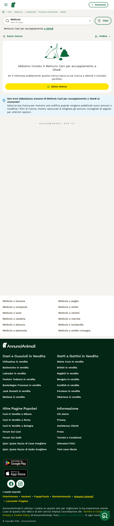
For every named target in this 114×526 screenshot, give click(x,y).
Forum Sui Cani (12, 431)
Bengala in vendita (68, 379)
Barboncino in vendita (16, 367)
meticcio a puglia (68, 301)
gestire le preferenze (71, 515)
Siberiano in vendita (69, 397)
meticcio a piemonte (15, 330)
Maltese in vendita (14, 397)
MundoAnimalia (61, 496)
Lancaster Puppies (17, 501)
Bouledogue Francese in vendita (22, 385)
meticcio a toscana (14, 301)
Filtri (103, 20)
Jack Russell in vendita (17, 391)
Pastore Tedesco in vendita (19, 379)
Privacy (61, 419)
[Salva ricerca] (105, 515)
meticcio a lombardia (70, 324)
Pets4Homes (10, 496)
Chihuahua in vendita (15, 361)
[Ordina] (103, 36)
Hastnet (26, 496)
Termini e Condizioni (69, 437)
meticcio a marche (69, 318)
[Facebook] (11, 484)
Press (60, 431)
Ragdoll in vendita (68, 373)
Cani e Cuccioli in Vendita (24, 356)
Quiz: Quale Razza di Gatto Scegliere (25, 449)
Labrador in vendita (14, 373)
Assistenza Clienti (67, 425)
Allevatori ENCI (66, 443)
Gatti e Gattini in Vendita (77, 356)
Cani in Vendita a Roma (17, 419)
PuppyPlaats (41, 496)
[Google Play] (16, 463)
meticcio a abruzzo (14, 324)
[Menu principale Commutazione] (6, 4)
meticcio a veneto (69, 312)
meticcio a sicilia (68, 307)
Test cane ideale (67, 449)
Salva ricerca (13, 36)
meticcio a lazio (12, 312)
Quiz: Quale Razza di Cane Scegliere (24, 443)
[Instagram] (20, 484)
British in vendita (67, 367)
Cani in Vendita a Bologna (18, 425)
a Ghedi (48, 28)
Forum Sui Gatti (12, 437)
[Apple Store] (16, 473)
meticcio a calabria (14, 318)
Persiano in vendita (68, 391)
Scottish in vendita (68, 385)
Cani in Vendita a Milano (17, 414)
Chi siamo (63, 414)
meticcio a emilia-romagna (74, 330)
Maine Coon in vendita (70, 361)
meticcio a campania (15, 307)
